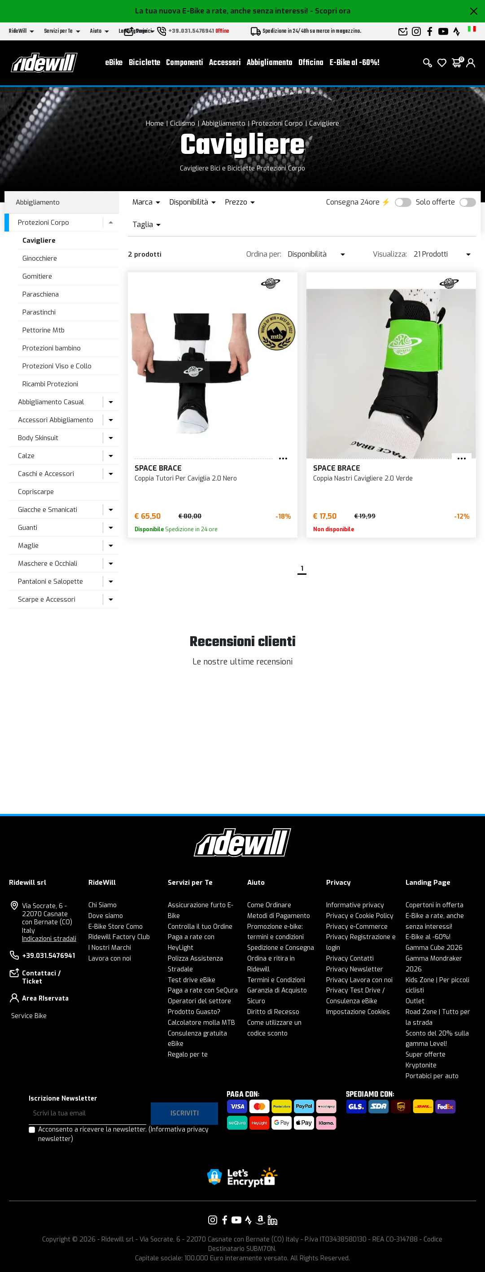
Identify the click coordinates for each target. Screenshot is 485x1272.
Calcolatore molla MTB (201, 1022)
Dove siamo (105, 916)
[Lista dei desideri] (442, 62)
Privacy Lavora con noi (359, 980)
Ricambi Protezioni (50, 384)
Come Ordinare (269, 905)
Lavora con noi (109, 958)
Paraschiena (40, 294)
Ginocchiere (39, 258)
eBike (113, 63)
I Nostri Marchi (109, 948)
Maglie (28, 545)
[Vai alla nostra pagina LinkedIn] (272, 1220)
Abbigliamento (270, 63)
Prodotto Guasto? (194, 1012)
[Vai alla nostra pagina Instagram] (212, 1220)
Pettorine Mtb (43, 330)
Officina (310, 63)
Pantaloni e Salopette (50, 581)
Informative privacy (355, 905)
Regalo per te (188, 1054)
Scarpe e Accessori (46, 599)
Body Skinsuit (38, 437)
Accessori (225, 63)
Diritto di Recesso (273, 1012)
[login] (470, 62)
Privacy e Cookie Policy (359, 916)
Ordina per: (263, 254)
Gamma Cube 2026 (434, 948)
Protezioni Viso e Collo (57, 366)
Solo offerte (435, 202)
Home (155, 123)
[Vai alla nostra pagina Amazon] (260, 1220)
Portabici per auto (432, 1076)
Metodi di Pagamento (278, 916)
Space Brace (158, 468)
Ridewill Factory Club (119, 937)
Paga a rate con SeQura (203, 990)
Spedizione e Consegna (280, 948)
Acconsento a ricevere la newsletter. (123, 1134)
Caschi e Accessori (46, 473)
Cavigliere (324, 123)
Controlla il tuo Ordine (200, 926)
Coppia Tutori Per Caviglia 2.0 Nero (186, 478)
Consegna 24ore (353, 202)
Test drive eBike (191, 980)
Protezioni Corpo (277, 123)
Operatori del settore (199, 1001)
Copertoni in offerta (434, 905)
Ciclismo (182, 123)
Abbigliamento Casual (51, 402)
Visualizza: (390, 254)
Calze (26, 455)
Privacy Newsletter (354, 969)
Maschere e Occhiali (47, 563)
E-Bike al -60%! (355, 63)
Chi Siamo (102, 905)
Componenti (184, 63)
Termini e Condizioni (276, 980)
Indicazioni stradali (49, 939)
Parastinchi (39, 312)
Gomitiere (37, 276)
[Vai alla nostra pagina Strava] (248, 1220)
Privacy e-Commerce (357, 926)
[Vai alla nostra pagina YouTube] (236, 1220)
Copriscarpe (36, 491)
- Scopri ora (330, 11)
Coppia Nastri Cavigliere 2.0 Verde (363, 478)
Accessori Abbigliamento (55, 419)
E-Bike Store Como (115, 926)
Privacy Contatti (350, 958)
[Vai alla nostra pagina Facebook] (224, 1220)
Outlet (415, 1001)
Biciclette (144, 63)
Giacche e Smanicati (47, 509)
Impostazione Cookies (358, 1012)
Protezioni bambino (51, 348)
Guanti (27, 527)
